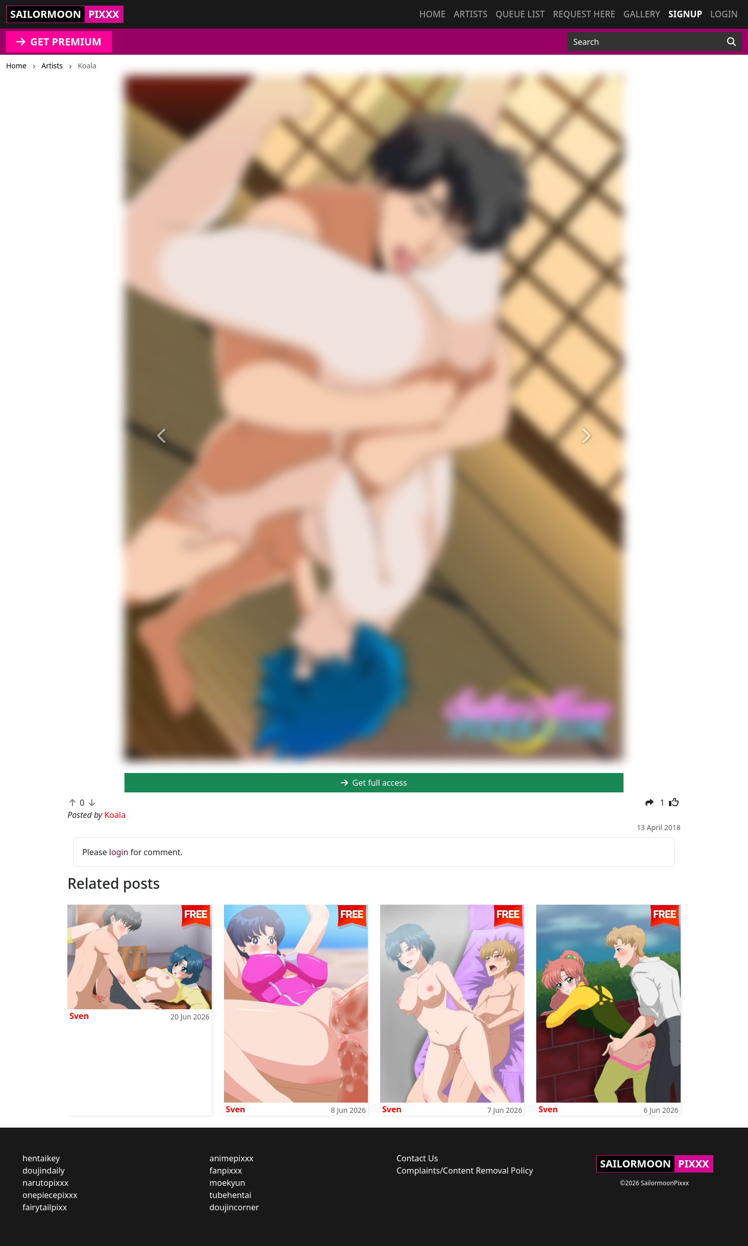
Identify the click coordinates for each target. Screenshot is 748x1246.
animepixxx (232, 1158)
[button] (162, 436)
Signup (685, 14)
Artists (470, 14)
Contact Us (417, 1158)
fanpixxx (226, 1170)
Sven (79, 1015)
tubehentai (231, 1195)
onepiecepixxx (50, 1195)
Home (432, 14)
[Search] (731, 42)
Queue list (519, 14)
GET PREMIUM (59, 41)
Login (724, 14)
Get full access (374, 782)
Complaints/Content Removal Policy (464, 1170)
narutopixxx (45, 1182)
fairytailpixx (44, 1207)
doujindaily (43, 1170)
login (119, 852)
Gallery (642, 14)
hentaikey (41, 1158)
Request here (584, 14)
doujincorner (234, 1207)
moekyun (227, 1182)
